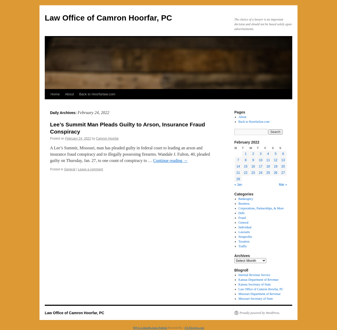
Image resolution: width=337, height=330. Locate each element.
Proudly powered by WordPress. (260, 313)
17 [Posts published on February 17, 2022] (260, 166)
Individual (245, 227)
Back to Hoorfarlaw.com (97, 94)
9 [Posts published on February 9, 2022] (253, 160)
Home (55, 94)
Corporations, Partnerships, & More (261, 208)
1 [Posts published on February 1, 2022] (246, 154)
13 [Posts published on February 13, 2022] (283, 160)
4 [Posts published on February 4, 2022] (268, 154)
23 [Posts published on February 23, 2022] (253, 173)
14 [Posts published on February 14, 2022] (238, 166)
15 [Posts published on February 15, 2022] (245, 166)
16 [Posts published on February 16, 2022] (253, 166)
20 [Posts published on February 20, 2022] (283, 166)
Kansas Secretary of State (255, 284)
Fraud (242, 218)
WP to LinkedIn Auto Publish (150, 327)
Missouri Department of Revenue (260, 294)
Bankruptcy (246, 199)
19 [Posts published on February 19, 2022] (275, 166)
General (69, 169)
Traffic (243, 246)
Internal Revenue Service (254, 275)
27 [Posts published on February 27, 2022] (283, 173)
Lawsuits (244, 232)
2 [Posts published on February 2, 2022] (253, 154)
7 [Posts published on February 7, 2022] (238, 160)
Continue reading (170, 160)
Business (244, 203)
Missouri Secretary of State (256, 299)
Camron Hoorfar (107, 138)
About (69, 94)
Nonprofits (245, 237)
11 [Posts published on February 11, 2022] (268, 160)
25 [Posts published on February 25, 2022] (268, 173)
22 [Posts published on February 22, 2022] (245, 173)
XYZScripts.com (194, 327)
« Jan (238, 184)
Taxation (244, 241)
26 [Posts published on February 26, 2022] (275, 173)
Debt (242, 213)
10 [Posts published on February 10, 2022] (260, 160)
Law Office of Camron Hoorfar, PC (108, 17)
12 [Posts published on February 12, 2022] (275, 160)
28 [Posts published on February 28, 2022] (238, 179)
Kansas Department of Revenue (259, 280)
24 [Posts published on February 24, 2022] (260, 173)
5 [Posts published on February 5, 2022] (275, 154)
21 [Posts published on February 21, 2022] (238, 173)
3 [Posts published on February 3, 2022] (261, 154)
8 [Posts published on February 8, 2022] (246, 160)
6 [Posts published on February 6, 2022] (283, 154)
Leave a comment (90, 169)
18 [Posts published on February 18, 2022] (268, 166)
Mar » (283, 184)
